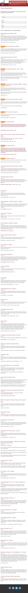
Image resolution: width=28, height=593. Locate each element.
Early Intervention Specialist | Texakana (9, 57)
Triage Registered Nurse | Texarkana (8, 288)
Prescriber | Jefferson (10, 158)
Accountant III (3, 190)
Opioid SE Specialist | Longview (12, 46)
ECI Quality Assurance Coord (7, 309)
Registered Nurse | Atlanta (6, 567)
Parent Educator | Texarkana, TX (7, 419)
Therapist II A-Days (5, 354)
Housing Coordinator (5, 266)
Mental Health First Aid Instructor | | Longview (10, 430)
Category (2, 20)
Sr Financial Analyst (10, 121)
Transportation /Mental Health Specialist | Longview (11, 166)
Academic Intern (4, 299)
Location (2, 25)
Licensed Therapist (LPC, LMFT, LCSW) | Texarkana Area (13, 482)
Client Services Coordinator (6, 254)
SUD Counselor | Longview (6, 244)
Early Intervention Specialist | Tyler (8, 377)
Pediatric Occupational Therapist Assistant (10, 343)
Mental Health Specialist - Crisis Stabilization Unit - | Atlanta (13, 552)
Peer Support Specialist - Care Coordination (10, 365)
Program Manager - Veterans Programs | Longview (11, 201)
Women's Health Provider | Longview (8, 234)
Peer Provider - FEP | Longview (7, 471)
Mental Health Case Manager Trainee (9, 33)
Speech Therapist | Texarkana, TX (8, 497)
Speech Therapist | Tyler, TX (7, 528)
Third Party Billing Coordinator (7, 176)
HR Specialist (3, 277)
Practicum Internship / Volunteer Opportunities (10, 576)
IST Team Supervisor (10, 145)
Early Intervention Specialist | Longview (14, 99)
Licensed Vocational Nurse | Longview (9, 509)
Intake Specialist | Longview (6, 460)
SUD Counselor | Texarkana (11, 112)
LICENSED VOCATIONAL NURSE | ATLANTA (10, 335)
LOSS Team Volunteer (5, 412)
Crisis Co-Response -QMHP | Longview (9, 223)
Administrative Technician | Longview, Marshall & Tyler (12, 390)
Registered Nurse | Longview (7, 540)
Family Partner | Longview (6, 213)
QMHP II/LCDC (4, 321)
